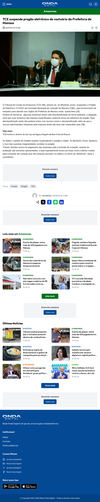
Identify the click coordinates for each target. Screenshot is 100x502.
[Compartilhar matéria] (96, 28)
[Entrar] (96, 4)
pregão (24, 186)
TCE (33, 186)
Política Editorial (10, 445)
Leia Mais (50, 296)
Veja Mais (50, 385)
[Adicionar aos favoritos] (92, 28)
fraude (14, 186)
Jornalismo (46, 195)
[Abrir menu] (7, 4)
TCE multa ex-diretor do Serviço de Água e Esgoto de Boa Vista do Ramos (36, 134)
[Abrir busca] (90, 4)
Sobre (5, 437)
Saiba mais (50, 176)
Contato (6, 441)
